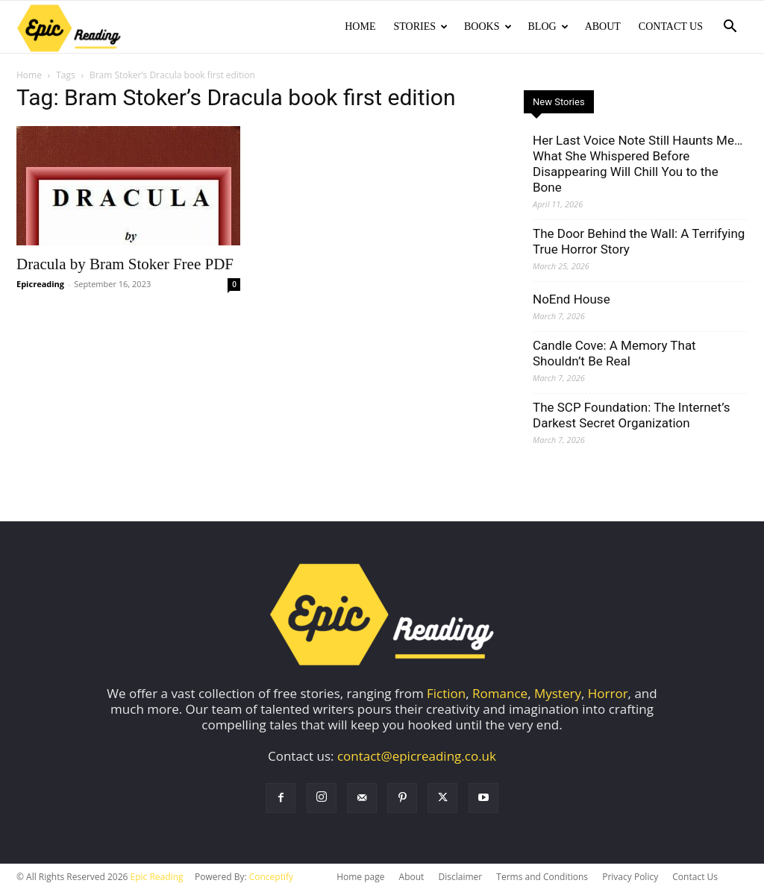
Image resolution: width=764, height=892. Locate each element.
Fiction (446, 693)
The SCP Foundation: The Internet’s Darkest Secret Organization (631, 415)
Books (487, 26)
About (603, 26)
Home (360, 26)
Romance (499, 693)
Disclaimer (460, 876)
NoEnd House (571, 299)
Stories (420, 26)
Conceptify (271, 876)
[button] (730, 27)
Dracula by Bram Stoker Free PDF (125, 264)
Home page (360, 876)
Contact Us (671, 26)
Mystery (557, 693)
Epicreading (40, 283)
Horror (608, 693)
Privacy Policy (630, 876)
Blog (548, 26)
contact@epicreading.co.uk (416, 755)
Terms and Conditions (542, 876)
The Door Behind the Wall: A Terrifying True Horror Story (639, 241)
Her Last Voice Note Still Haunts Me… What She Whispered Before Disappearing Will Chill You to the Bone (637, 164)
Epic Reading (157, 876)
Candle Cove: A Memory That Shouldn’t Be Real (614, 353)
